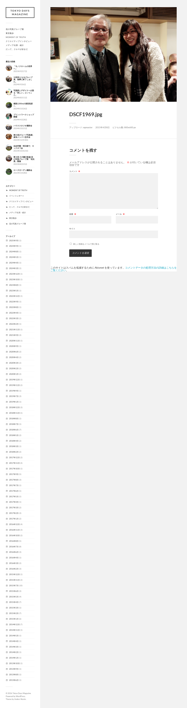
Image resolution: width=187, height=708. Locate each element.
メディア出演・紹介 (15, 45)
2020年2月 (14, 368)
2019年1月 (14, 402)
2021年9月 (14, 335)
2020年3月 (14, 363)
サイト (72, 229)
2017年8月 (14, 480)
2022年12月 (14, 296)
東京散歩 (10, 33)
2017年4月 (14, 502)
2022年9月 (14, 302)
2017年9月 (14, 474)
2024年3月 (14, 268)
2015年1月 (14, 619)
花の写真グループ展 (15, 29)
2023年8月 (14, 285)
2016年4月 (14, 558)
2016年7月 (14, 546)
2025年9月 (14, 240)
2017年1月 (14, 519)
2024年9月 (14, 246)
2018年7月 (14, 424)
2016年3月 (14, 563)
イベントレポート (16, 196)
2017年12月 (14, 457)
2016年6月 (14, 552)
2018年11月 (14, 413)
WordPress (20, 696)
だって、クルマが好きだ (17, 49)
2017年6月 (14, 491)
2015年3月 (14, 608)
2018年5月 (14, 435)
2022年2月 (14, 324)
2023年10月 (14, 279)
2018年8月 (14, 418)
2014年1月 (14, 658)
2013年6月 (14, 680)
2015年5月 (14, 597)
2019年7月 (14, 396)
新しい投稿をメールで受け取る (86, 244)
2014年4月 (14, 641)
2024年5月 (14, 257)
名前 (72, 214)
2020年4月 (14, 357)
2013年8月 (14, 674)
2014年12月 (14, 624)
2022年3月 (14, 318)
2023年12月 (14, 274)
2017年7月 (14, 485)
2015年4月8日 (102, 127)
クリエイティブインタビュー (19, 41)
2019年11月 (14, 385)
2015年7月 (14, 585)
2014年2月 (14, 652)
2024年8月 (14, 252)
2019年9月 (14, 391)
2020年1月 (14, 374)
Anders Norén (20, 699)
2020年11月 (14, 341)
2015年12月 (14, 574)
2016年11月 (14, 530)
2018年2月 (14, 452)
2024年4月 (14, 263)
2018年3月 (14, 446)
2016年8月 (14, 541)
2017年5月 (14, 496)
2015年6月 (14, 591)
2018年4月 (14, 441)
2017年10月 (14, 468)
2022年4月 (14, 313)
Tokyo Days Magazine (20, 12)
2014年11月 (14, 630)
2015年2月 (14, 613)
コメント (74, 171)
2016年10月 (14, 535)
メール (120, 214)
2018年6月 (14, 430)
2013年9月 (14, 669)
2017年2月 (14, 513)
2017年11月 (14, 463)
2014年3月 (14, 647)
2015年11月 (14, 580)
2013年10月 (14, 663)
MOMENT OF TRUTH (16, 37)
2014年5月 (14, 635)
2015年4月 (14, 602)
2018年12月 (14, 407)
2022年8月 (14, 307)
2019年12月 (14, 379)
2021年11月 (14, 329)
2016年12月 (14, 524)
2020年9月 (14, 346)
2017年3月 (14, 508)
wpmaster (88, 127)
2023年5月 (14, 290)
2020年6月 (14, 352)
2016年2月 (14, 569)
